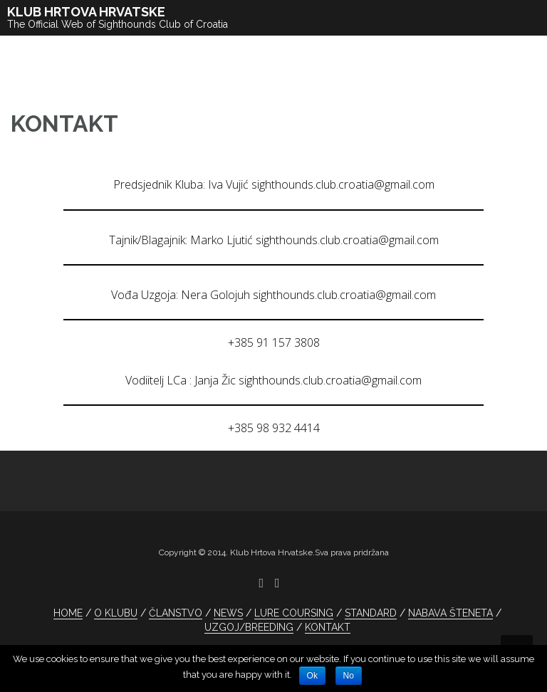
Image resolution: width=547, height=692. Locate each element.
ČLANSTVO (175, 613)
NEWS (228, 613)
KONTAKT (327, 627)
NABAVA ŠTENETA (450, 613)
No (348, 676)
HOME (68, 613)
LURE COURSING (293, 613)
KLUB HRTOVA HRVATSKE (86, 11)
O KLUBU (115, 613)
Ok (312, 676)
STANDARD (371, 613)
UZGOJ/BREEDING (248, 627)
